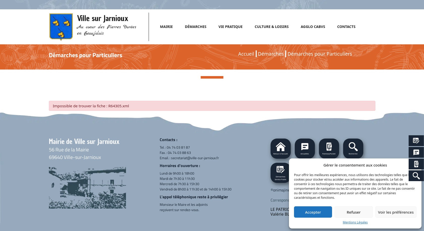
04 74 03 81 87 (178, 147)
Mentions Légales (355, 222)
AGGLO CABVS (313, 26)
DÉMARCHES (195, 26)
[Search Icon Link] (416, 175)
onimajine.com (285, 190)
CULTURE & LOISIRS (272, 26)
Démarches (271, 53)
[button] (353, 149)
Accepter (313, 212)
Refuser (354, 212)
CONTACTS (346, 26)
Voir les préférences (396, 212)
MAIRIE (166, 26)
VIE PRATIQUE (230, 26)
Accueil (246, 53)
